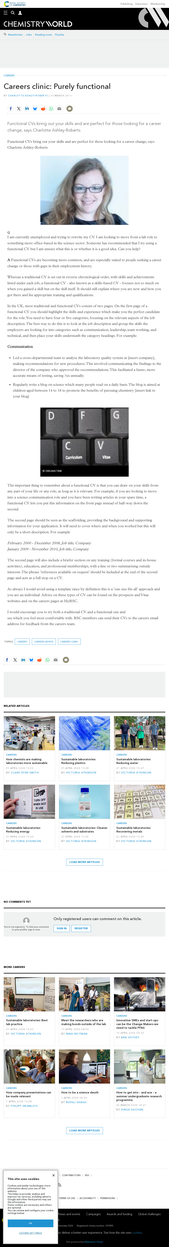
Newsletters (15, 34)
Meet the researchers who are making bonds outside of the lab (83, 1022)
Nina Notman (77, 1033)
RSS (87, 1175)
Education (141, 3)
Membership (158, 3)
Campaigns (93, 1214)
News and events (69, 1214)
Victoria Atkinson (81, 772)
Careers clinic (69, 641)
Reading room (43, 34)
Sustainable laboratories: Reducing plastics (78, 761)
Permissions (107, 1198)
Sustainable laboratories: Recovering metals (133, 829)
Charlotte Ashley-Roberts (28, 95)
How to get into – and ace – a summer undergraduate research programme (139, 1096)
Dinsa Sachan (132, 1109)
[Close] (54, 1175)
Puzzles (59, 34)
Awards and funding (119, 1214)
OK (30, 1223)
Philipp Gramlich (24, 1106)
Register (81, 928)
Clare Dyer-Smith (25, 772)
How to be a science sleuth (79, 1092)
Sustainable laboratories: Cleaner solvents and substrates (84, 829)
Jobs (29, 34)
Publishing (127, 3)
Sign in (62, 928)
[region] (30, 1207)
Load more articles (84, 862)
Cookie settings (30, 1233)
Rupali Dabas (76, 1102)
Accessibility (88, 1198)
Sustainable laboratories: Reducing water (133, 761)
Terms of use (67, 1198)
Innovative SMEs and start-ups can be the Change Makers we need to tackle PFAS (137, 1023)
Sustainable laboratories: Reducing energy (23, 829)
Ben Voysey (130, 1037)
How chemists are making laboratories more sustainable (26, 761)
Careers (9, 75)
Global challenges (149, 1214)
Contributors (71, 1175)
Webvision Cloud (93, 1241)
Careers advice (43, 641)
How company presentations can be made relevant (28, 1094)
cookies (137, 1232)
